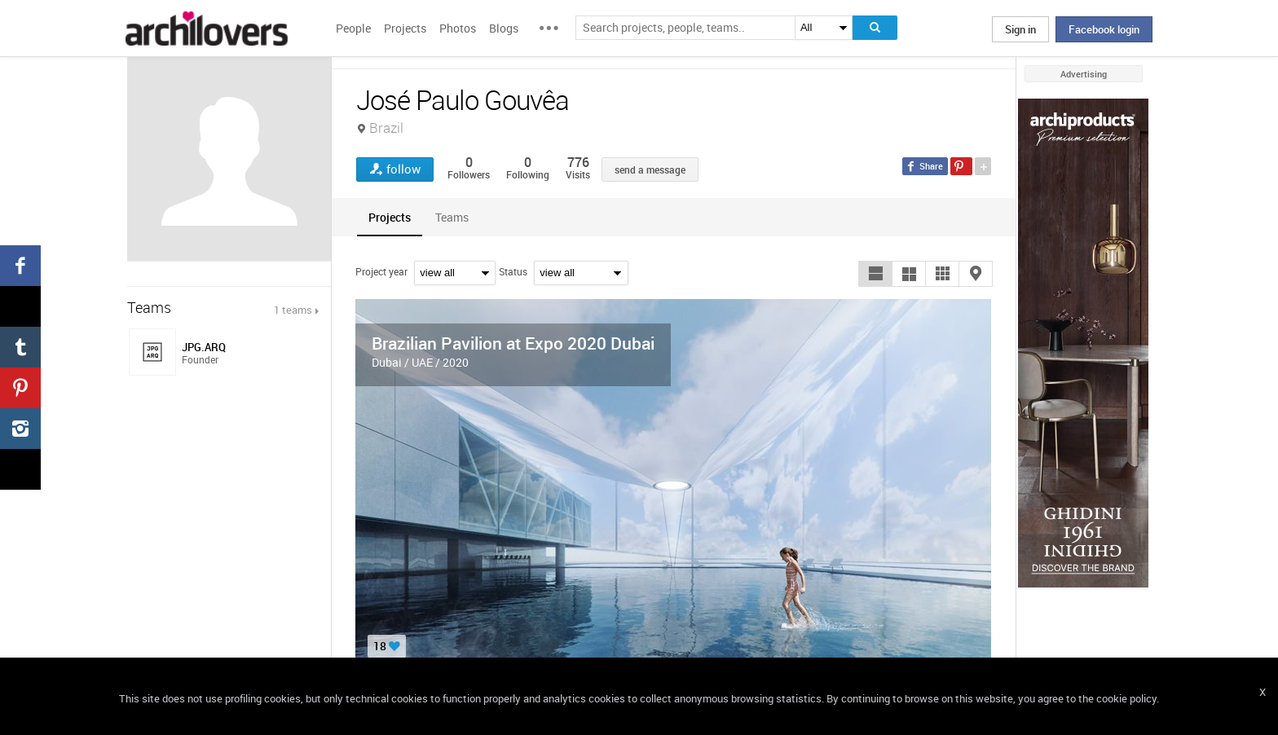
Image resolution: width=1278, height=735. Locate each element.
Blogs (503, 28)
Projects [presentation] (389, 217)
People (353, 28)
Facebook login (1104, 29)
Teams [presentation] (452, 217)
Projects (405, 28)
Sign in (1020, 29)
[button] (875, 274)
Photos (457, 28)
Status (513, 271)
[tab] (389, 217)
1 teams (293, 309)
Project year (381, 271)
